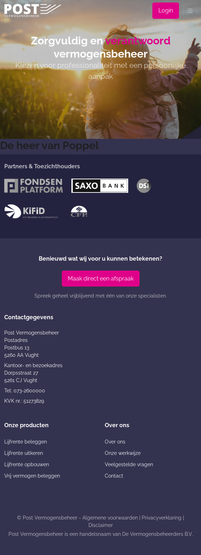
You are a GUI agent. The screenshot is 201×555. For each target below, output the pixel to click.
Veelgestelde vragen (129, 464)
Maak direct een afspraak (101, 278)
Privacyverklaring (161, 518)
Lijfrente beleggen (25, 442)
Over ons (115, 442)
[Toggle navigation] (190, 11)
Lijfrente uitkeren (23, 453)
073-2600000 (29, 390)
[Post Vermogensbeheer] (32, 10)
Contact (114, 476)
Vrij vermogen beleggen (32, 476)
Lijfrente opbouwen (26, 464)
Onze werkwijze (123, 453)
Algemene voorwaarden (110, 518)
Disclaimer (100, 525)
